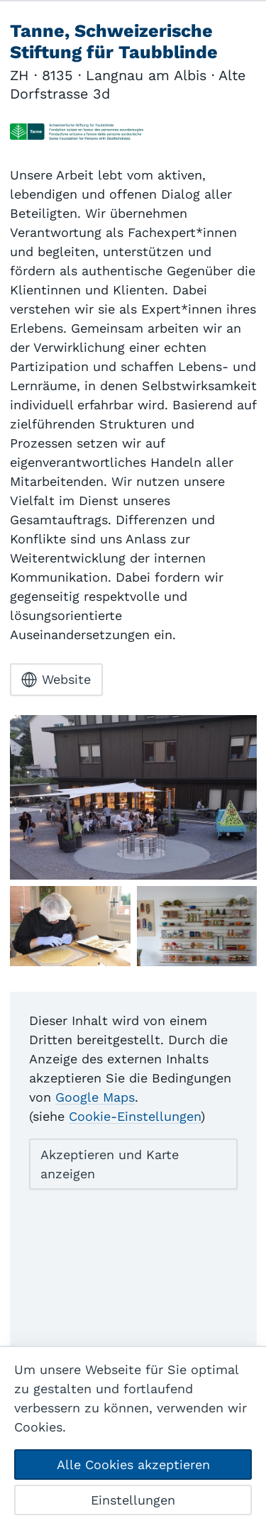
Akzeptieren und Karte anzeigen (109, 1164)
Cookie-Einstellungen (135, 1116)
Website (56, 679)
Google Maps (95, 1097)
